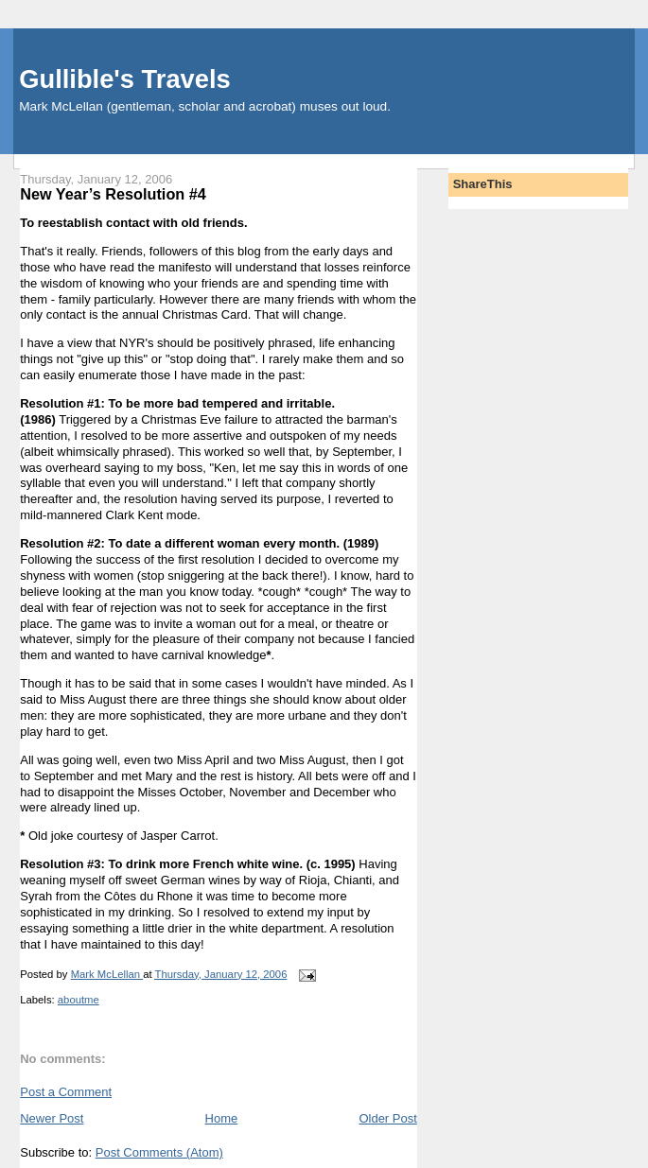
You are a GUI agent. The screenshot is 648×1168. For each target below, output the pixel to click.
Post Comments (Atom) (159, 1152)
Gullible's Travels (124, 79)
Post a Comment (66, 1092)
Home (221, 1118)
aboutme (78, 999)
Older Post (387, 1118)
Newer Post (51, 1118)
